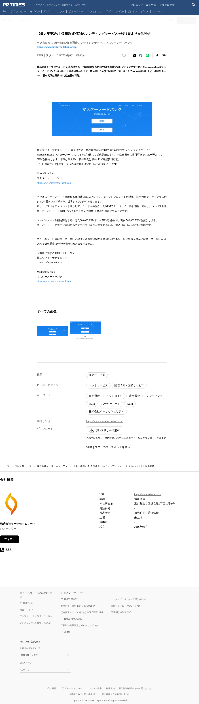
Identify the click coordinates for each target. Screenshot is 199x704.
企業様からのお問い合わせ (82, 694)
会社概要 (51, 688)
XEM (130, 403)
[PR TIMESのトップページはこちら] (45, 5)
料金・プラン (26, 609)
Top (5, 11)
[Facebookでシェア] (141, 55)
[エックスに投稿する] (134, 55)
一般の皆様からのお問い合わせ (115, 694)
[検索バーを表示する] (193, 4)
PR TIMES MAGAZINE (71, 618)
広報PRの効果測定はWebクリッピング (79, 625)
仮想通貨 (94, 395)
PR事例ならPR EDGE (121, 612)
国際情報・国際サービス (129, 385)
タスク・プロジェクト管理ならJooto (128, 599)
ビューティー (76, 11)
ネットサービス (98, 385)
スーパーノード (110, 403)
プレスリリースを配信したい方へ (36, 622)
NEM (92, 403)
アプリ (47, 11)
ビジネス (132, 11)
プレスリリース (23, 466)
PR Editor (65, 631)
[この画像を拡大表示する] (52, 331)
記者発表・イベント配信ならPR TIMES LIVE (82, 612)
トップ (5, 466)
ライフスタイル (115, 11)
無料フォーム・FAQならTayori (126, 605)
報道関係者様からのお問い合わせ (135, 688)
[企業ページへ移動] (11, 504)
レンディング (154, 395)
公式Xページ (26, 662)
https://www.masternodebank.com (57, 46)
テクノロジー (18, 11)
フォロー (9, 539)
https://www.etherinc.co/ (147, 494)
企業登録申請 (167, 5)
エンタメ (60, 11)
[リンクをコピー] (164, 55)
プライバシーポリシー (71, 688)
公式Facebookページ (30, 648)
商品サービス (97, 375)
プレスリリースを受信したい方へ (36, 616)
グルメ (145, 11)
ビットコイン (114, 395)
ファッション (94, 11)
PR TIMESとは (27, 603)
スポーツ (157, 11)
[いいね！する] (124, 55)
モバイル (35, 11)
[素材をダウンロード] (157, 55)
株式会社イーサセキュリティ (106, 411)
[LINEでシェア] (147, 55)
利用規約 (110, 688)
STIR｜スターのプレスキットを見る (108, 447)
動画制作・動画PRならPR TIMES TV (78, 605)
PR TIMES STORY (69, 599)
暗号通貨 (134, 395)
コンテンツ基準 (94, 688)
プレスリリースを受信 (143, 5)
